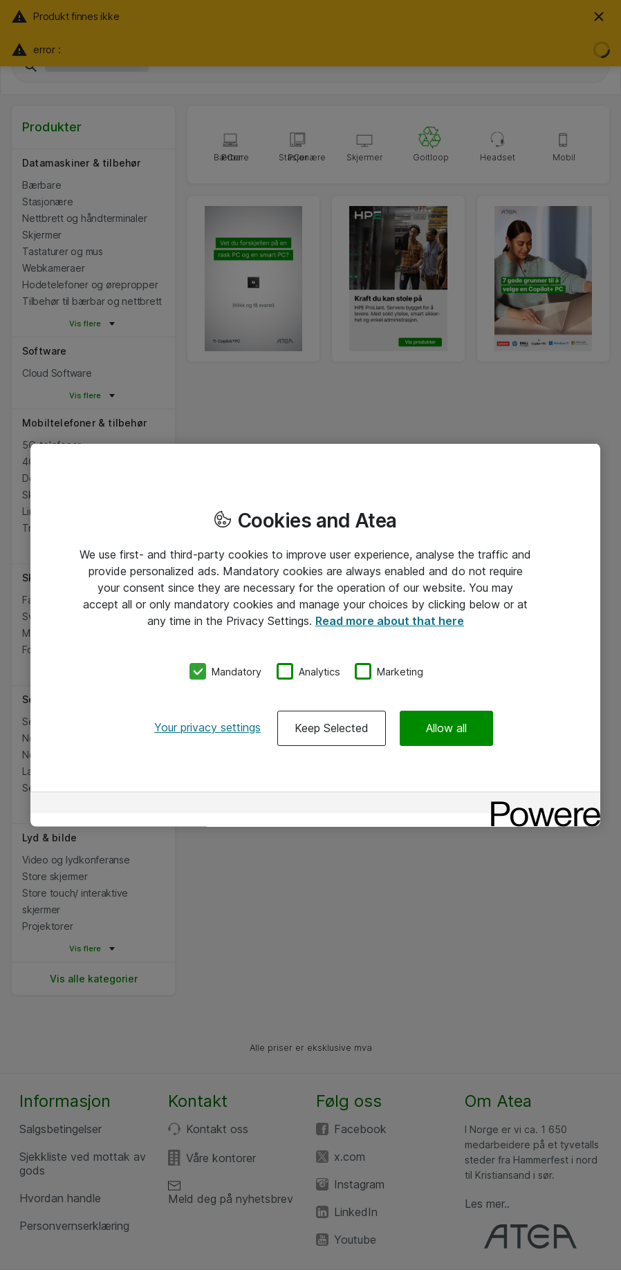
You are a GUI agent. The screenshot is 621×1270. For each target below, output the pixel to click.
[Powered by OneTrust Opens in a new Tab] (540, 804)
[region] (315, 635)
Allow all (446, 728)
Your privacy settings (207, 727)
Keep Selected (332, 728)
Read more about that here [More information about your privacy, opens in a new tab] (389, 620)
